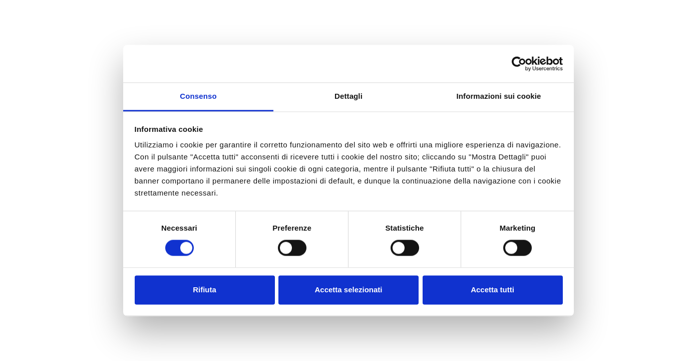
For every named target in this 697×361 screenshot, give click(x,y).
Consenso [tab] (198, 96)
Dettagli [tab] (348, 96)
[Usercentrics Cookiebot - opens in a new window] (519, 63)
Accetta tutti (492, 289)
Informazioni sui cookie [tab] (499, 96)
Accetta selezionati (348, 289)
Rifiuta (204, 289)
